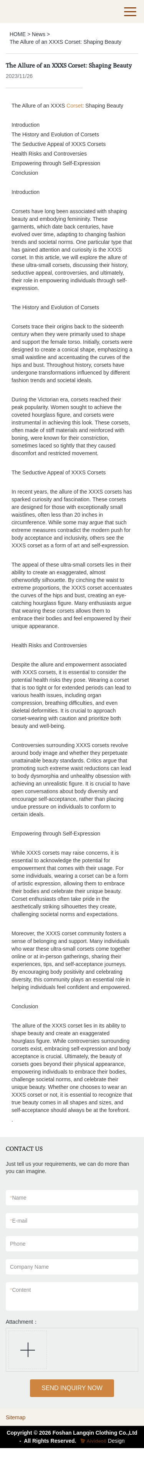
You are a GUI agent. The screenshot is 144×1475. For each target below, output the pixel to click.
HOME (18, 34)
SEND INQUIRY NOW (72, 1388)
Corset (74, 106)
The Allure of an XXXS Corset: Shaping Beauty (65, 42)
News (38, 34)
